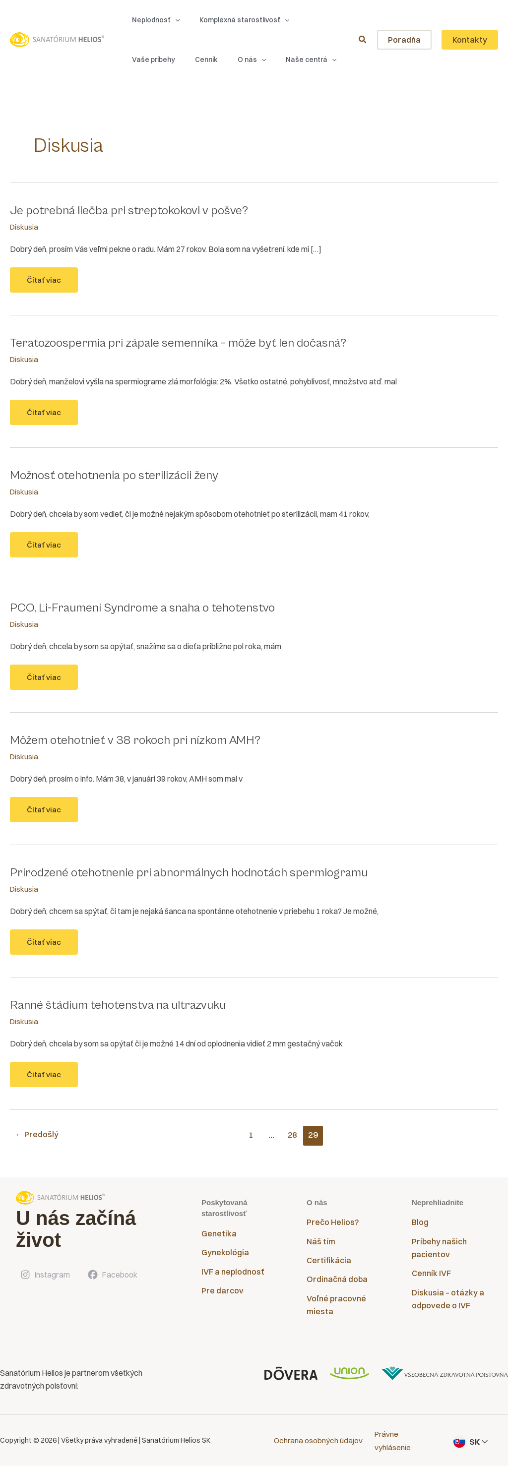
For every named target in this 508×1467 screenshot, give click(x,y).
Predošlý (37, 1137)
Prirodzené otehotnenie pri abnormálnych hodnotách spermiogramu (198, 874)
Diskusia (24, 227)
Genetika (219, 1236)
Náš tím (321, 1244)
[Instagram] (44, 1277)
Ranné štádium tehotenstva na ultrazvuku (124, 1006)
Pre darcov (222, 1293)
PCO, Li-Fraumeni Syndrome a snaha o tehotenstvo (150, 608)
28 (294, 1137)
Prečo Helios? (333, 1224)
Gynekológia (225, 1255)
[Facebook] (112, 1277)
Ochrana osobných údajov (319, 1442)
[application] (170, 20)
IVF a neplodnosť (232, 1274)
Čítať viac (53, 284)
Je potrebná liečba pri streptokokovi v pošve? (134, 210)
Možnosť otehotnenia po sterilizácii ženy (120, 475)
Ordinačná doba (337, 1282)
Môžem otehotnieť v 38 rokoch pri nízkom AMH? (143, 741)
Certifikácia (329, 1263)
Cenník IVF (431, 1276)
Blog (420, 1224)
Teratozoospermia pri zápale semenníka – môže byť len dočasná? (188, 343)
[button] (151, 20)
